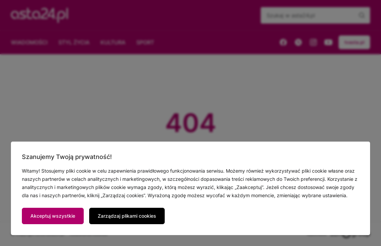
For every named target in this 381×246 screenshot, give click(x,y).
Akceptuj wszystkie (52, 216)
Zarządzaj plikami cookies (127, 216)
